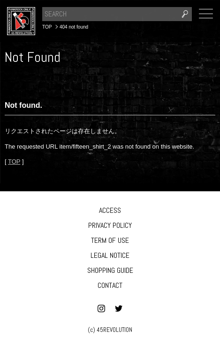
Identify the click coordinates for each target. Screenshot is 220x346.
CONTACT (110, 285)
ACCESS (110, 210)
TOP (14, 161)
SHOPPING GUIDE (110, 270)
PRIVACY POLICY (110, 225)
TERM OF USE (110, 240)
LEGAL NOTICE (110, 255)
